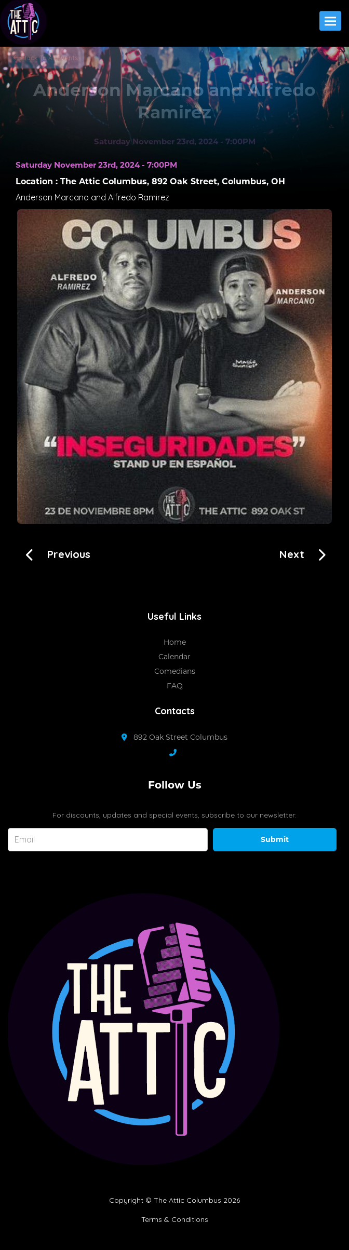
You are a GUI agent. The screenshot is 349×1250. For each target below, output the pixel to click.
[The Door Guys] (54, 552)
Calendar (174, 656)
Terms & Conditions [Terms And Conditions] (174, 1219)
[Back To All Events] (46, 57)
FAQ (175, 685)
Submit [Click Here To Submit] (275, 839)
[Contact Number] (178, 752)
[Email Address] (108, 839)
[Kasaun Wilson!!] (306, 552)
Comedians (174, 671)
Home (175, 642)
